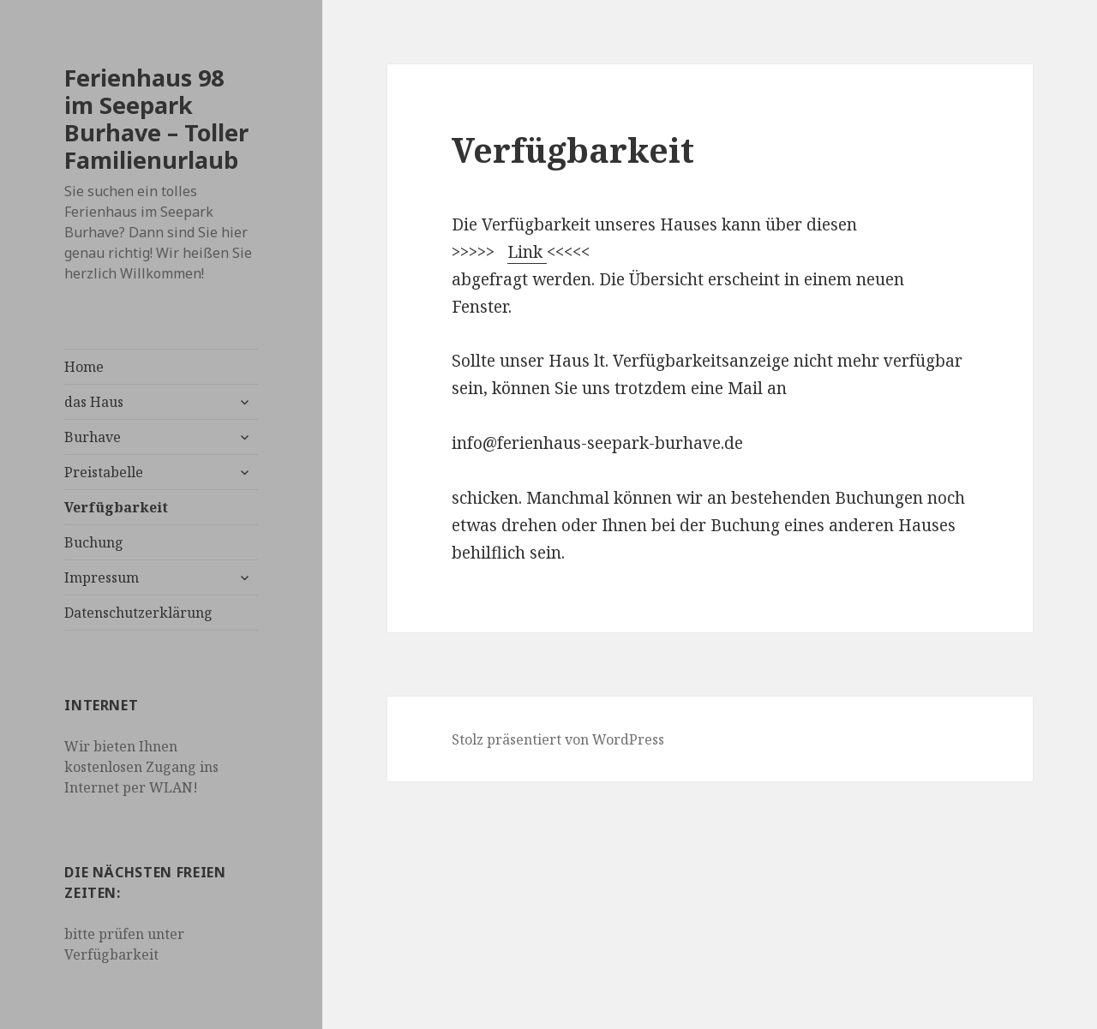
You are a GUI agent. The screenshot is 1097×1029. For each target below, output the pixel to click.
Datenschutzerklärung (138, 612)
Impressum (101, 577)
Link (527, 252)
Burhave (92, 437)
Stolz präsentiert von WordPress (558, 739)
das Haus (93, 401)
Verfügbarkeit (116, 507)
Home (84, 366)
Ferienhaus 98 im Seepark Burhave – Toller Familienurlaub (156, 119)
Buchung (93, 542)
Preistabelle (103, 472)
